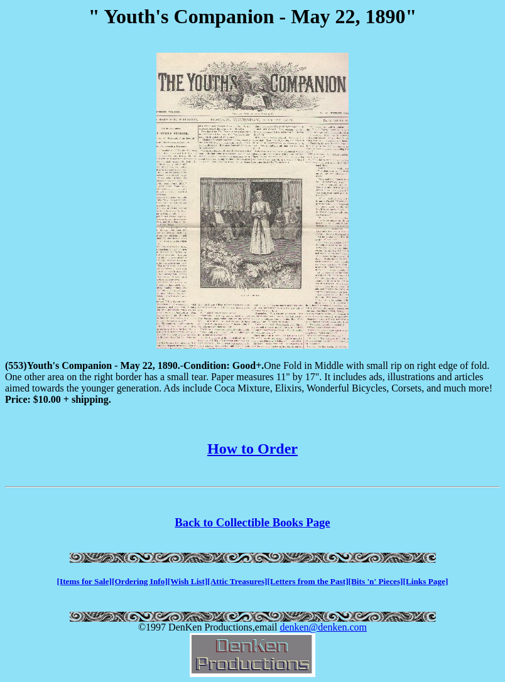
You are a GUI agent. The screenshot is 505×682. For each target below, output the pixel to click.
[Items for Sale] (84, 581)
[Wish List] (188, 581)
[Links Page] (425, 581)
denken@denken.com (323, 627)
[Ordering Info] (140, 581)
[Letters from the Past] (308, 581)
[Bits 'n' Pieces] (376, 581)
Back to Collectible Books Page (252, 522)
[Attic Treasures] (237, 581)
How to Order (252, 448)
